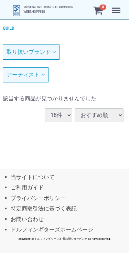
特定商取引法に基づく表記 (44, 208)
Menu (117, 7)
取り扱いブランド (31, 52)
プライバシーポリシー (38, 198)
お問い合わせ (27, 219)
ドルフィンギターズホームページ (52, 229)
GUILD (8, 28)
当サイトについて (33, 177)
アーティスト (26, 74)
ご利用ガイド (27, 187)
